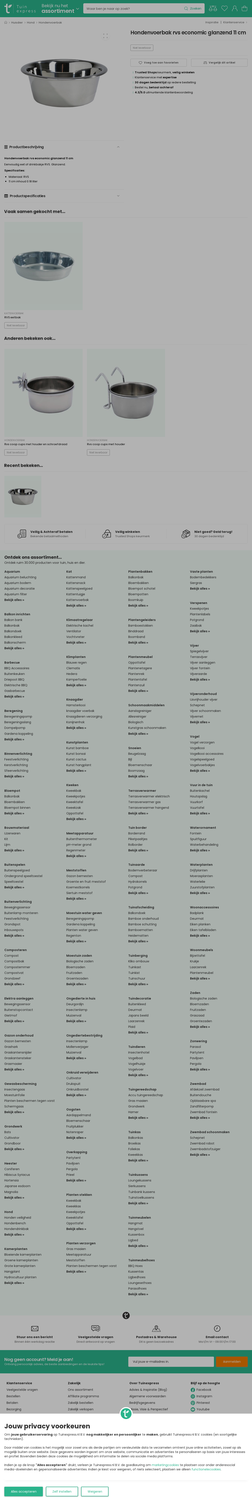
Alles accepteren (24, 1491)
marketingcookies (165, 1465)
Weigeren (95, 1491)
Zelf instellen (62, 1491)
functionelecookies (206, 1469)
